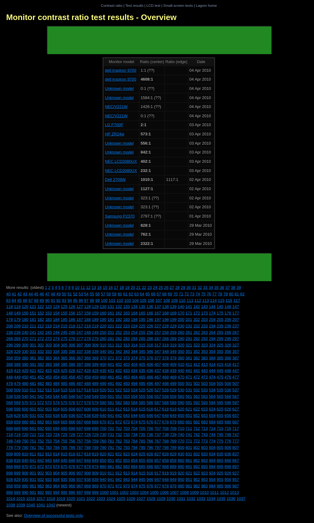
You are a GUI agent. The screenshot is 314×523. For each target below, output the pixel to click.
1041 (40, 505)
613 (126, 409)
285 (142, 338)
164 (134, 313)
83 (8, 300)
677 (157, 422)
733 (126, 434)
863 (204, 460)
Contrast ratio (111, 5)
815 (64, 454)
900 (25, 473)
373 (126, 358)
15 (105, 287)
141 (189, 306)
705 (142, 428)
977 (157, 486)
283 (126, 338)
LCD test (153, 5)
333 (48, 351)
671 (110, 422)
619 (173, 409)
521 (110, 390)
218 (87, 326)
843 (48, 460)
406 (150, 364)
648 (165, 415)
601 (33, 409)
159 (95, 313)
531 (189, 390)
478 (9, 383)
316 (150, 345)
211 (33, 326)
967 (79, 486)
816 (72, 454)
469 (173, 377)
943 (126, 479)
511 (33, 390)
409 (173, 364)
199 (173, 319)
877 (79, 466)
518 (87, 390)
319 (173, 345)
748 (9, 441)
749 (17, 441)
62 (131, 294)
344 (134, 351)
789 (95, 447)
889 (173, 466)
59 (114, 294)
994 (56, 492)
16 (110, 287)
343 (126, 351)
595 (220, 402)
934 (56, 479)
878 (87, 466)
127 (79, 306)
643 (126, 415)
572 (40, 402)
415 (220, 364)
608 (87, 409)
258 (165, 332)
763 (126, 441)
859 (173, 460)
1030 (171, 498)
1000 (104, 492)
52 (75, 294)
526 (150, 390)
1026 (131, 498)
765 (142, 441)
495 (142, 383)
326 (227, 345)
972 (118, 486)
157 (79, 313)
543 (48, 396)
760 (103, 441)
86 (25, 300)
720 (25, 434)
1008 (184, 492)
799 (173, 447)
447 (235, 370)
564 (212, 396)
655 (220, 415)
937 (79, 479)
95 (75, 300)
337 (79, 351)
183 (48, 319)
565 (220, 396)
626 (227, 409)
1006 (164, 492)
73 (192, 294)
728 (87, 434)
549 (95, 396)
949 (173, 479)
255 (142, 332)
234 (212, 326)
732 (118, 434)
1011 (214, 492)
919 (173, 473)
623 (204, 409)
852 (118, 460)
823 (126, 454)
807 (235, 447)
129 (95, 306)
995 (64, 492)
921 (189, 473)
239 (17, 332)
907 (79, 473)
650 (181, 415)
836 (227, 454)
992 (40, 492)
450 (25, 377)
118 (9, 306)
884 (134, 466)
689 (17, 428)
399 (95, 364)
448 (9, 377)
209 (17, 326)
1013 (234, 492)
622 (196, 409)
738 (165, 434)
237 (235, 326)
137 (157, 306)
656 (227, 415)
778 (9, 447)
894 (212, 466)
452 (40, 377)
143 (204, 306)
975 (142, 486)
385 (220, 358)
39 (238, 287)
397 (79, 364)
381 (189, 358)
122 (40, 306)
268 (9, 338)
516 (72, 390)
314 (134, 345)
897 (235, 466)
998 (87, 492)
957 (235, 479)
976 (150, 486)
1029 (160, 498)
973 (126, 486)
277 (79, 338)
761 (110, 441)
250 (103, 332)
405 (142, 364)
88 (36, 300)
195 (142, 319)
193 (126, 319)
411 (189, 364)
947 (157, 479)
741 (189, 434)
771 (189, 441)
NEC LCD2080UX (121, 161)
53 (80, 294)
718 (9, 434)
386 (227, 358)
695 (64, 428)
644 (134, 415)
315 (142, 345)
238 (9, 332)
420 (25, 370)
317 (157, 345)
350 (181, 351)
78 (220, 294)
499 (173, 383)
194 (134, 319)
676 (150, 422)
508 (9, 390)
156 (72, 313)
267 (235, 332)
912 (118, 473)
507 (235, 383)
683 (204, 422)
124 (56, 306)
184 (56, 319)
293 (204, 338)
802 (196, 447)
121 (33, 306)
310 (103, 345)
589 (173, 402)
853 (126, 460)
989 (17, 492)
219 (95, 326)
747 (235, 434)
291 (189, 338)
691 (33, 428)
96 (80, 300)
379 (173, 358)
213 (48, 326)
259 (173, 332)
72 (186, 294)
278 (87, 338)
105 (143, 300)
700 (103, 428)
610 (103, 409)
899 (17, 473)
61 (125, 294)
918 (165, 473)
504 (212, 383)
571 (33, 402)
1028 (151, 498)
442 (196, 370)
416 (227, 364)
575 (64, 402)
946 (150, 479)
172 (196, 313)
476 (227, 377)
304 (56, 345)
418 (9, 370)
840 (25, 460)
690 (25, 428)
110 (182, 300)
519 (95, 390)
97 (86, 300)
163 (126, 313)
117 (236, 300)
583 (126, 402)
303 (48, 345)
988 (9, 492)
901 (33, 473)
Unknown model (119, 88)
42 (19, 294)
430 (103, 370)
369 (95, 358)
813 (48, 454)
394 (56, 364)
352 (196, 351)
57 (103, 294)
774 (212, 441)
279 (95, 338)
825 (142, 454)
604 (56, 409)
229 (173, 326)
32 (200, 287)
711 (189, 428)
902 (40, 473)
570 (25, 402)
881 (110, 466)
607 (79, 409)
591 (189, 402)
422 (40, 370)
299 (17, 345)
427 (79, 370)
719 (17, 434)
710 (181, 428)
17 (116, 287)
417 (235, 364)
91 (53, 300)
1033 (200, 498)
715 (220, 428)
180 (25, 319)
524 (134, 390)
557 (157, 396)
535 (220, 390)
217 (79, 326)
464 (134, 377)
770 (181, 441)
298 (9, 345)
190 (103, 319)
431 (110, 370)
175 (220, 313)
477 (235, 377)
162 (118, 313)
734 (134, 434)
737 (157, 434)
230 (181, 326)
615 (142, 409)
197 (157, 319)
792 (118, 447)
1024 (110, 498)
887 (157, 466)
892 (196, 466)
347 (157, 351)
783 (48, 447)
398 (87, 364)
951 (189, 479)
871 (33, 466)
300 (25, 345)
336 (72, 351)
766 (150, 441)
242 (40, 332)
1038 (10, 505)
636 (72, 415)
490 (103, 383)
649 (173, 415)
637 (79, 415)
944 (134, 479)
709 (173, 428)
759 (95, 441)
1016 (30, 498)
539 (17, 396)
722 (40, 434)
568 (9, 402)
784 (56, 447)
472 (196, 377)
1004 (144, 492)
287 (157, 338)
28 (177, 287)
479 (17, 383)
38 (233, 287)
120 (25, 306)
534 (212, 390)
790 (103, 447)
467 (157, 377)
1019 (60, 498)
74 (197, 294)
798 (165, 447)
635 (64, 415)
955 (220, 479)
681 (189, 422)
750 (25, 441)
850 (103, 460)
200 (181, 319)
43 (25, 294)
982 (196, 486)
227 (157, 326)
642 (118, 415)
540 (25, 396)
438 (165, 370)
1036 (231, 498)
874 (56, 466)
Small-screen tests (178, 5)
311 (110, 345)
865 (220, 460)
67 (159, 294)
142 (196, 306)
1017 (40, 498)
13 (94, 287)
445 (220, 370)
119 (17, 306)
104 (135, 300)
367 (79, 358)
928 (9, 479)
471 (189, 377)
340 (103, 351)
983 (204, 486)
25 (161, 287)
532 (196, 390)
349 (173, 351)
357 (235, 351)
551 (110, 396)
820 (103, 454)
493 (126, 383)
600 (25, 409)
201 (189, 319)
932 (40, 479)
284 (134, 338)
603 (48, 409)
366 (72, 358)
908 (87, 473)
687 (235, 422)
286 (150, 338)
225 (142, 326)
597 (235, 402)
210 (25, 326)
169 (173, 313)
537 (235, 390)
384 (212, 358)
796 (150, 447)
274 (56, 338)
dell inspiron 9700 (120, 70)
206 (227, 319)
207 (235, 319)
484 (56, 383)
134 (134, 306)
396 (72, 364)
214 (56, 326)
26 (166, 287)
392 (40, 364)
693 (48, 428)
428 (87, 370)
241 (33, 332)
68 (164, 294)
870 (25, 466)
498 (165, 383)
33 (205, 287)
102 (119, 300)
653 (204, 415)
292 (196, 338)
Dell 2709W (115, 179)
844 (56, 460)
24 (155, 287)
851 (110, 460)
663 (48, 422)
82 (242, 294)
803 (204, 447)
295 (220, 338)
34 (211, 287)
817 (79, 454)
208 (9, 326)
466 (150, 377)
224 (134, 326)
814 (56, 454)
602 (40, 409)
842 (40, 460)
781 (33, 447)
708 (165, 428)
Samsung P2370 (120, 216)
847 (79, 460)
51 (69, 294)
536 (227, 390)
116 (229, 300)
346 (150, 351)
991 (33, 492)
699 (95, 428)
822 (118, 454)
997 (79, 492)
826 (150, 454)
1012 (224, 492)
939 (95, 479)
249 (95, 332)
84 (14, 300)
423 (48, 370)
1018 (50, 498)
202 (196, 319)
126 (72, 306)
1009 (194, 492)
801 (189, 447)
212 (40, 326)
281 (110, 338)
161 (110, 313)
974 (134, 486)
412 (196, 364)
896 (227, 466)
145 (220, 306)
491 (110, 383)
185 (64, 319)
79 (225, 294)
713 (204, 428)
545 (64, 396)
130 (103, 306)
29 (183, 287)
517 (79, 390)
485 (64, 383)
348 (165, 351)
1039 (20, 505)
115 (221, 300)
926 (227, 473)
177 (235, 313)
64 (142, 294)
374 (134, 358)
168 (165, 313)
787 (79, 447)
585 (142, 402)
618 (165, 409)
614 (134, 409)
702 (118, 428)
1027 (140, 498)
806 (227, 447)
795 (142, 447)
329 (17, 351)
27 (172, 287)
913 (126, 473)
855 (142, 460)
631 (33, 415)
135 (142, 306)
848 (87, 460)
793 (126, 447)
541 (33, 396)
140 (181, 306)
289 (173, 338)
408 (165, 364)
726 (72, 434)
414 (212, 364)
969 (95, 486)
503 (204, 383)
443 (204, 370)
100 (104, 300)
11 (83, 287)
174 (212, 313)
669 (95, 422)
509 (17, 390)
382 (196, 358)
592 (196, 402)
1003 (134, 492)
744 (212, 434)
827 (157, 454)
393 (48, 364)
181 (33, 319)
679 (173, 422)
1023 (100, 498)
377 (157, 358)
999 (95, 492)
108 (166, 300)
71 (181, 294)
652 (196, 415)
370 (103, 358)
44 (30, 294)
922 (196, 473)
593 (204, 402)
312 (118, 345)
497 (157, 383)
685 (220, 422)
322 (196, 345)
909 (95, 473)
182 (40, 319)
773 (204, 441)
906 (72, 473)
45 (36, 294)
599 (17, 409)
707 (157, 428)
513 (48, 390)
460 (103, 377)
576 (72, 402)
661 (33, 422)
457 (79, 377)
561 (189, 396)
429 (95, 370)
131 (110, 306)
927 (235, 473)
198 (165, 319)
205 (220, 319)
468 (165, 377)
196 (150, 319)
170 (181, 313)
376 (150, 358)
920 (181, 473)
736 (150, 434)
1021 (80, 498)
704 (134, 428)
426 (72, 370)
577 (79, 402)
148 (9, 313)
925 (220, 473)
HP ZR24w (114, 134)
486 (72, 383)
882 (118, 466)
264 (212, 332)
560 (181, 396)
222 (118, 326)
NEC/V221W (116, 106)
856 (150, 460)
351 (189, 351)
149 (17, 313)
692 (40, 428)
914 (134, 473)
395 (64, 364)
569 (17, 402)
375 (142, 358)
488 (87, 383)
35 (216, 287)
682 (196, 422)
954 (212, 479)
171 (189, 313)
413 (204, 364)
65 (147, 294)
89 (42, 300)
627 (235, 409)
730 (103, 434)
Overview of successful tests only (53, 515)
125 (64, 306)
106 (151, 300)
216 (72, 326)
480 (25, 383)
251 (110, 332)
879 (95, 466)
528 (165, 390)
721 (33, 434)
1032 (191, 498)
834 (212, 454)
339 (95, 351)
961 (33, 486)
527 (157, 390)
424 (56, 370)
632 (40, 415)
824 (134, 454)
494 (134, 383)
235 (220, 326)
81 (237, 294)
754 (56, 441)
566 (227, 396)
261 (189, 332)
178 (9, 319)
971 (110, 486)
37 (227, 287)
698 (87, 428)
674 (134, 422)
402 (118, 364)
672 (118, 422)
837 (235, 454)
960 (25, 486)
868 (9, 466)
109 (174, 300)
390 (25, 364)
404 (134, 364)
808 (9, 454)
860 (181, 460)
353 (204, 351)
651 (189, 415)
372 (118, 358)
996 (72, 492)
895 (220, 466)
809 (17, 454)
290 (181, 338)
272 (40, 338)
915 (142, 473)
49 (58, 294)
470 (181, 377)
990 (25, 492)
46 (42, 294)
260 (181, 332)
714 (212, 428)
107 (158, 300)
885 (142, 466)
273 (48, 338)
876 (72, 466)
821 (110, 454)
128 (87, 306)
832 (196, 454)
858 (165, 460)
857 (157, 460)
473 (204, 377)
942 (118, 479)
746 (227, 434)
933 (48, 479)
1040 (30, 505)
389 (17, 364)
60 (120, 294)
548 (87, 396)
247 (79, 332)
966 (72, 486)
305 (64, 345)
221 (110, 326)
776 (227, 441)
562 (196, 396)
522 (118, 390)
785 (64, 447)
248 (87, 332)
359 (17, 358)
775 (220, 441)
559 (173, 396)
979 (173, 486)
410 (181, 364)
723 (48, 434)
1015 (20, 498)
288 (165, 338)
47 (47, 294)
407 (157, 364)
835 (220, 454)
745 (220, 434)
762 (118, 441)
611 (110, 409)
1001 (114, 492)
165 (142, 313)
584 (134, 402)
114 (213, 300)
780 (25, 447)
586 (150, 402)
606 (72, 409)
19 (127, 287)
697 (79, 428)
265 (220, 332)
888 (165, 466)
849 (95, 460)
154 (56, 313)
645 (142, 415)
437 (157, 370)
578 (87, 402)
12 (88, 287)
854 (134, 460)
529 (173, 390)
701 (110, 428)
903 (48, 473)
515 (64, 390)
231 (189, 326)
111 (190, 300)
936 (72, 479)
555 (142, 396)
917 (157, 473)
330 (25, 351)
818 (87, 454)
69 (170, 294)
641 (110, 415)
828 (165, 454)
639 (95, 415)
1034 (211, 498)
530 (181, 390)
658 (9, 422)
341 (110, 351)
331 (33, 351)
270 (25, 338)
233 (204, 326)
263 (204, 332)
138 (165, 306)
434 (134, 370)
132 (118, 306)
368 (87, 358)
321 (189, 345)
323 (204, 345)
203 (204, 319)
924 (212, 473)
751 (33, 441)
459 (95, 377)
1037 (241, 498)
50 (64, 294)
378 (165, 358)
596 (227, 402)
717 (235, 428)
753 (48, 441)
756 (72, 441)
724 (56, 434)
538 (9, 396)
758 (87, 441)
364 (56, 358)
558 (165, 396)
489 (95, 383)
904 (56, 473)
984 (212, 486)
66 (153, 294)
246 (72, 332)
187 (79, 319)
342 (118, 351)
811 (33, 454)
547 (79, 396)
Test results (134, 5)
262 (196, 332)
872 (40, 466)
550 (103, 396)
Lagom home (206, 5)
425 (64, 370)
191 (110, 319)
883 (126, 466)
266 (227, 332)
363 (48, 358)
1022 (90, 498)
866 (227, 460)
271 (33, 338)
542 (40, 396)
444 (212, 370)
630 (25, 415)
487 (79, 383)
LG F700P (114, 124)
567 (235, 396)
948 (165, 479)
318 (165, 345)
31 (194, 287)
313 (126, 345)
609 (95, 409)
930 (25, 479)
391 (33, 364)
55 (92, 294)
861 (189, 460)
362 (40, 358)
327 (235, 345)
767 (157, 441)
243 (48, 332)
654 (212, 415)
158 (87, 313)
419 (17, 370)
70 (175, 294)
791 (110, 447)
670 (103, 422)
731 (110, 434)
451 (33, 377)
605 (64, 409)
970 (103, 486)
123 (48, 306)
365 (64, 358)
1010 (204, 492)
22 (144, 287)
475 (220, 377)
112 (198, 300)
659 (17, 422)
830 (181, 454)
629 (17, 415)
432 (118, 370)
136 (150, 306)
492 (118, 383)
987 (235, 486)
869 (17, 466)
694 (56, 428)
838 (9, 460)
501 (189, 383)
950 (181, 479)
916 (150, 473)
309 (95, 345)
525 (142, 390)
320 (181, 345)
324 (212, 345)
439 (173, 370)
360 (25, 358)
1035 (220, 498)
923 (204, 473)
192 (118, 319)
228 (165, 326)
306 (72, 345)
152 (40, 313)
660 (25, 422)
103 (127, 300)
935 (64, 479)
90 (47, 300)
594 (212, 402)
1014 (10, 498)
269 (17, 338)
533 (204, 390)
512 (40, 390)
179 (17, 319)
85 (19, 300)
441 (189, 370)
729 (95, 434)
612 (118, 409)
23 (149, 287)
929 (17, 479)
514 (56, 390)
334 (56, 351)
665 (64, 422)
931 (33, 479)
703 (126, 428)
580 (103, 402)
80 (231, 294)
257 (157, 332)
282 (118, 338)
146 (227, 306)
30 (188, 287)
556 (150, 396)
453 (48, 377)
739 (173, 434)
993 (48, 492)
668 (87, 422)
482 (40, 383)
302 (40, 345)
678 (165, 422)
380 (181, 358)
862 (196, 460)
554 (134, 396)
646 (150, 415)
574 (56, 402)
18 (121, 287)
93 (64, 300)
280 (103, 338)
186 (72, 319)
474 (212, 377)
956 (227, 479)
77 (214, 294)
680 (181, 422)
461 (110, 377)
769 (173, 441)
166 (150, 313)
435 (142, 370)
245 (64, 332)
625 (220, 409)
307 (79, 345)
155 (64, 313)
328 (9, 351)
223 (126, 326)
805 (220, 447)
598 (9, 409)
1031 (180, 498)
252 (118, 332)
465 (142, 377)
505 (220, 383)
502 (196, 383)
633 (48, 415)
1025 (120, 498)
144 (212, 306)
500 (181, 383)
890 (181, 466)
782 (40, 447)
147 (235, 306)
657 (235, 415)
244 (56, 332)
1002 (124, 492)
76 (209, 294)
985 (220, 486)
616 (150, 409)
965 (64, 486)
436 (150, 370)
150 (25, 313)
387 (235, 358)
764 (134, 441)
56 (97, 294)
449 (17, 377)
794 (134, 447)
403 (126, 364)
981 (189, 486)
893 (204, 466)
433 (126, 370)
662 (40, 422)
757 (79, 441)
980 (181, 486)
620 (181, 409)
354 (212, 351)
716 (227, 428)
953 (204, 479)
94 (69, 300)
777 (235, 441)
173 (204, 313)
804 (212, 447)
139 (173, 306)
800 (181, 447)
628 (9, 415)
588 (165, 402)
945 (142, 479)
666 (72, 422)
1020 (70, 498)
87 (30, 300)
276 (72, 338)
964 (56, 486)
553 (126, 396)
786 (72, 447)
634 (56, 415)
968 (87, 486)
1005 (154, 492)
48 (53, 294)
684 (212, 422)
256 (150, 332)
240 (25, 332)
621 (189, 409)
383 (204, 358)
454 (56, 377)
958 (9, 486)
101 (112, 300)
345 (142, 351)
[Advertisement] (159, 40)
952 (196, 479)
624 (212, 409)
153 (48, 313)
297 (235, 338)
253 (126, 332)
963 (48, 486)
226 (150, 326)
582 (118, 402)
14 (99, 287)
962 (40, 486)
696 (72, 428)
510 (25, 390)
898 (9, 473)
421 (33, 370)
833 (204, 454)
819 (95, 454)
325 (220, 345)
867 (235, 460)
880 (103, 466)
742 (196, 434)
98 (92, 300)
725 (64, 434)
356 (227, 351)
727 (79, 434)
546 (72, 396)
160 (103, 313)
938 (87, 479)
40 (8, 294)
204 (212, 319)
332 (40, 351)
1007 (174, 492)
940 (103, 479)
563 (204, 396)
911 (110, 473)
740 (181, 434)
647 (157, 415)
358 (9, 358)
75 (203, 294)
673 (126, 422)
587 (157, 402)
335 (64, 351)
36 (222, 287)
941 (110, 479)
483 (48, 383)
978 (165, 486)
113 (205, 300)
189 (95, 319)
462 (118, 377)
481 (33, 383)
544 (56, 396)
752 (40, 441)
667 (79, 422)
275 (64, 338)
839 (17, 460)
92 (58, 300)
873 (48, 466)
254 (134, 332)
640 (103, 415)
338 (87, 351)
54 (86, 294)
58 (109, 294)
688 (9, 428)
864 (212, 460)
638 (87, 415)
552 (118, 396)
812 (40, 454)
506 (227, 383)
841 (33, 460)
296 (227, 338)
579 (95, 402)
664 (56, 422)
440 (181, 370)
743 (204, 434)
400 (103, 364)
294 (212, 338)
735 (142, 434)
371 (110, 358)
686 (227, 422)
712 (196, 428)
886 (150, 466)
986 (227, 486)
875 (64, 466)
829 (173, 454)
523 (126, 390)
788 (87, 447)
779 (17, 447)
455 (64, 377)
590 (181, 402)
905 (64, 473)
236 (227, 326)
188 (87, 319)
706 (150, 428)
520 (103, 390)
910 (103, 473)
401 (110, 364)
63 (136, 294)
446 (227, 370)
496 (150, 383)
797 (157, 447)
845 (64, 460)
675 (142, 422)
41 (14, 294)
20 (133, 287)
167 (157, 313)
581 (110, 402)
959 (17, 486)
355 (220, 351)
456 (72, 377)
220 (103, 326)
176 (227, 313)
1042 (50, 505)
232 (196, 326)
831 (189, 454)
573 (48, 402)
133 (126, 306)
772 (196, 441)
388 (9, 364)
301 (33, 345)
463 (126, 377)
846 (72, 460)
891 (189, 466)
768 (165, 441)
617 (157, 409)
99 (97, 300)
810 (25, 454)
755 (64, 441)
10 (77, 287)
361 (33, 358)
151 (33, 313)
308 (87, 345)
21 (138, 287)
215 (64, 326)
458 (87, 377)
